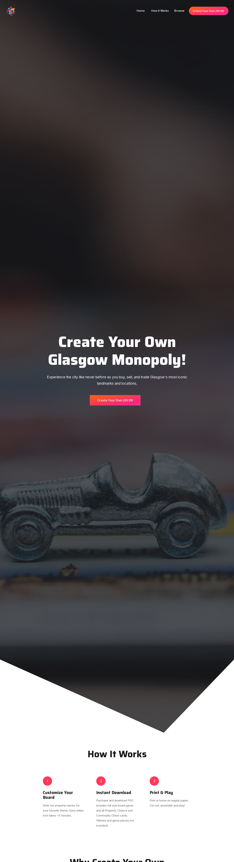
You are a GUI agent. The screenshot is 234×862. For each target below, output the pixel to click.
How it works (160, 10)
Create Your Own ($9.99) (209, 11)
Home (141, 10)
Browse (179, 10)
